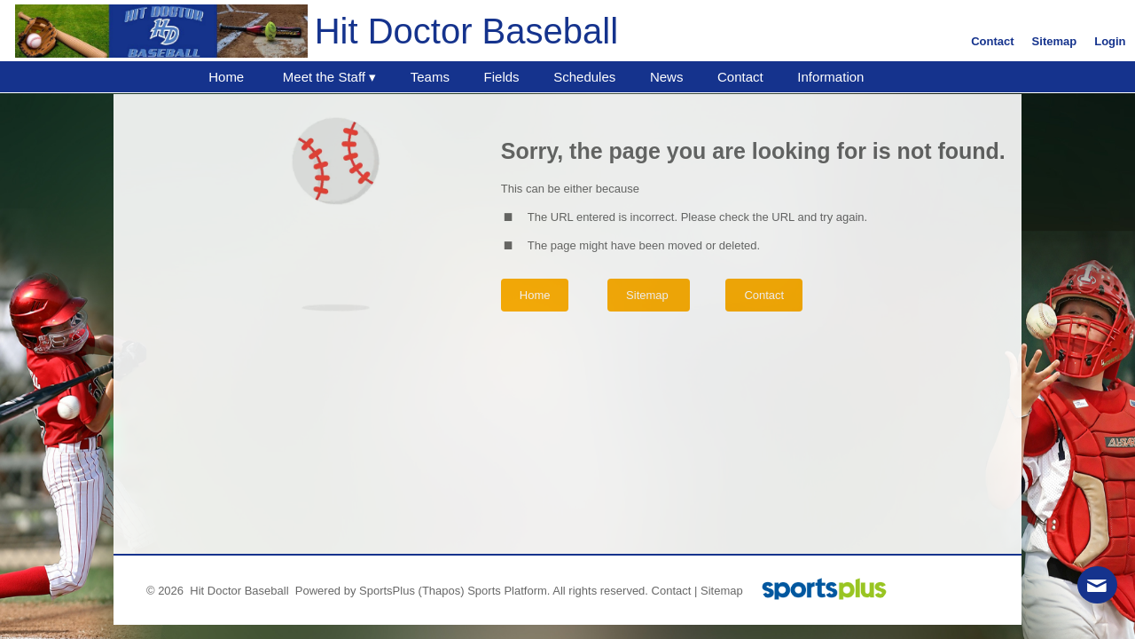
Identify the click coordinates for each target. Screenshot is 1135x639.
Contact (672, 590)
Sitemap (722, 590)
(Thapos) (442, 590)
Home (535, 295)
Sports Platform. (508, 590)
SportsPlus (387, 590)
